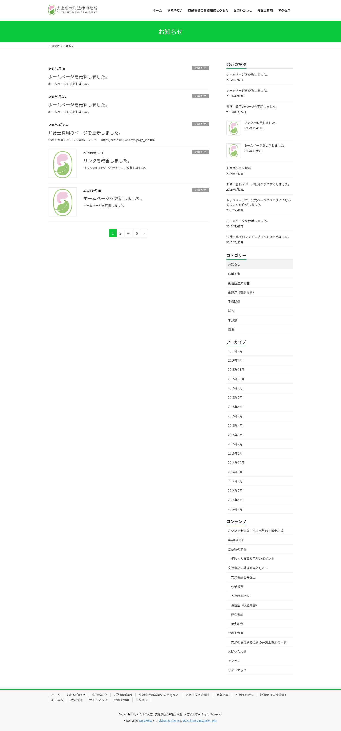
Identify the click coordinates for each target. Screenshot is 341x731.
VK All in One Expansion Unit (200, 720)
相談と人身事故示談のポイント (252, 558)
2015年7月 (235, 397)
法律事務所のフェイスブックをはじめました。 (258, 237)
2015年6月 (235, 406)
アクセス (234, 661)
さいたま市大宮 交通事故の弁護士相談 (256, 530)
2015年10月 (236, 379)
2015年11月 (236, 369)
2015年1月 (235, 453)
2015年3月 (235, 435)
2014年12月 (236, 462)
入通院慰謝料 (240, 596)
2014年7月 (235, 490)
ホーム (56, 695)
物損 (231, 329)
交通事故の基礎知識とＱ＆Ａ (248, 568)
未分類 (232, 320)
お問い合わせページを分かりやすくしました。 (258, 184)
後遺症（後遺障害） (242, 292)
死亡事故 (237, 614)
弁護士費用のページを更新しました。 (85, 132)
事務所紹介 (235, 540)
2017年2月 (235, 351)
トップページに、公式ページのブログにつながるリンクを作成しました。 (258, 202)
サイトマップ (237, 670)
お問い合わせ (237, 651)
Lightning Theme (169, 720)
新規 (231, 311)
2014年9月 (235, 472)
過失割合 (237, 623)
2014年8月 (235, 481)
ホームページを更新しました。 (79, 76)
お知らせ (200, 68)
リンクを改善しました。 (107, 160)
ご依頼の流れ (237, 549)
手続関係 (234, 301)
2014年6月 (235, 499)
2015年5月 (235, 416)
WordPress (145, 720)
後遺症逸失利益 (239, 283)
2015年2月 (235, 444)
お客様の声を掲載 (238, 168)
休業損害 (234, 274)
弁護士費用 (235, 633)
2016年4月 (235, 360)
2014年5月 (235, 509)
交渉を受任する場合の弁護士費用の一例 (259, 642)
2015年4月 (235, 425)
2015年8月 (235, 388)
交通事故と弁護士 (243, 577)
